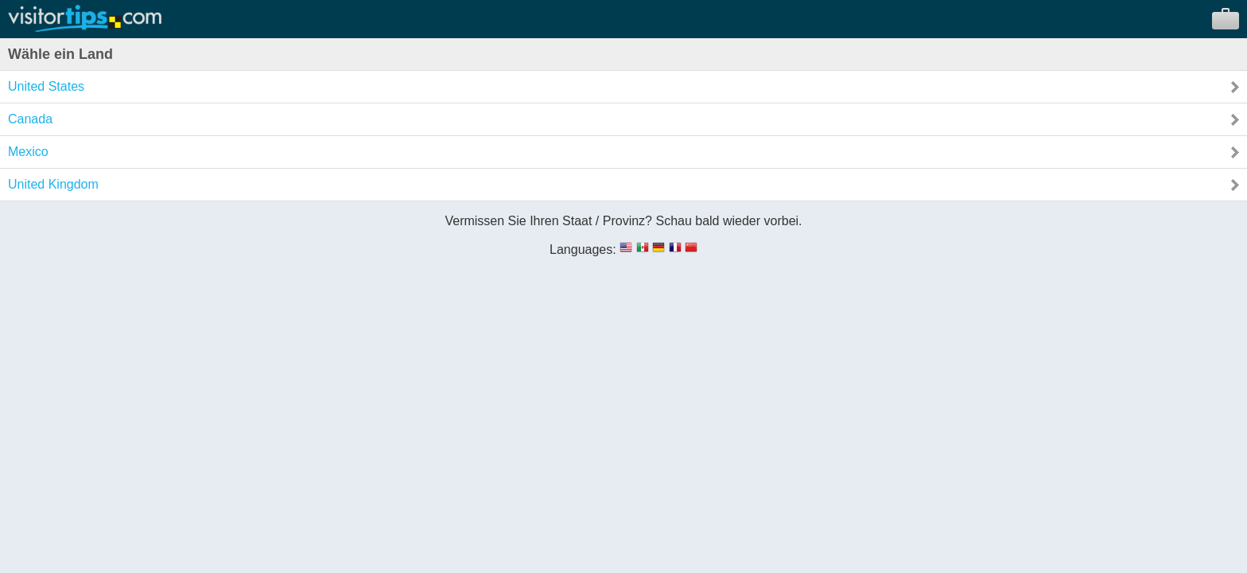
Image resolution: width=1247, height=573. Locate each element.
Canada (30, 119)
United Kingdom (53, 184)
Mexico (28, 151)
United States (46, 86)
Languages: (583, 249)
